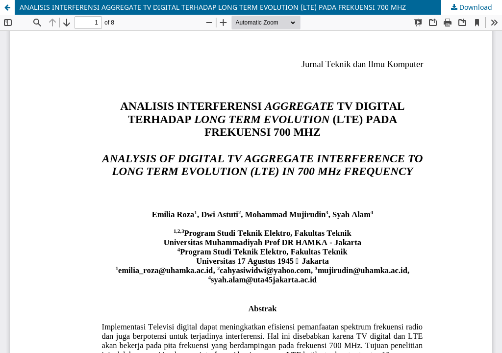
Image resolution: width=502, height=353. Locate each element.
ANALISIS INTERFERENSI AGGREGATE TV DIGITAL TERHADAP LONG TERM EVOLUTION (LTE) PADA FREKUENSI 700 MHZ (213, 7)
